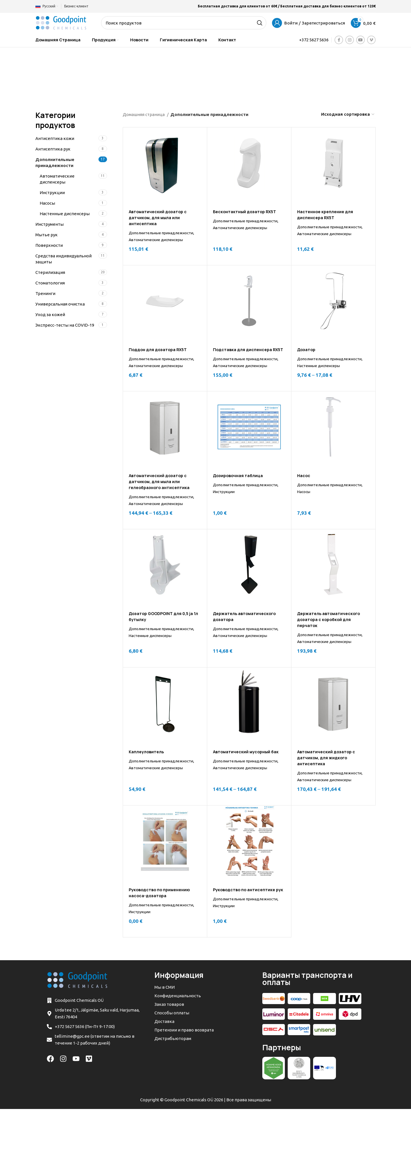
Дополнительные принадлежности (54, 162)
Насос (304, 495)
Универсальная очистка (60, 304)
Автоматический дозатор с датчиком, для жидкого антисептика (328, 791)
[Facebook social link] (339, 40)
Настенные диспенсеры (65, 213)
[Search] (183, 22)
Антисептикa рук (52, 148)
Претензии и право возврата (184, 1076)
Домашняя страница (144, 114)
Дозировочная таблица (240, 495)
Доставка (164, 1068)
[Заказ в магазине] (348, 114)
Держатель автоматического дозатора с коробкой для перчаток (331, 646)
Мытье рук (46, 234)
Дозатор (307, 356)
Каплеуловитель (148, 785)
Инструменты (49, 224)
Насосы (47, 203)
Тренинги (45, 293)
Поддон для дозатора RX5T (160, 356)
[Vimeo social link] (371, 40)
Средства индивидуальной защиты (63, 258)
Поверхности (49, 245)
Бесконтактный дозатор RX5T (247, 212)
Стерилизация (50, 272)
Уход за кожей (50, 314)
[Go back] (66, 73)
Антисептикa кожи (54, 138)
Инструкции (52, 192)
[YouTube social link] (360, 40)
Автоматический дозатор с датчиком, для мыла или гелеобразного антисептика (162, 501)
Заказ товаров (169, 1051)
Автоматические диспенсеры (57, 179)
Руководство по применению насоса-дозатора (162, 933)
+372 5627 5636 (314, 39)
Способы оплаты (171, 1059)
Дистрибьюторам (172, 1085)
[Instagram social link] (349, 40)
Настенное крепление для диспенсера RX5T (327, 215)
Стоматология (50, 282)
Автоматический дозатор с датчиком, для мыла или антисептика (160, 218)
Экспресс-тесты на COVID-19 (64, 325)
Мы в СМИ (164, 1034)
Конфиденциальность (177, 1042)
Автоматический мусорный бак (248, 785)
